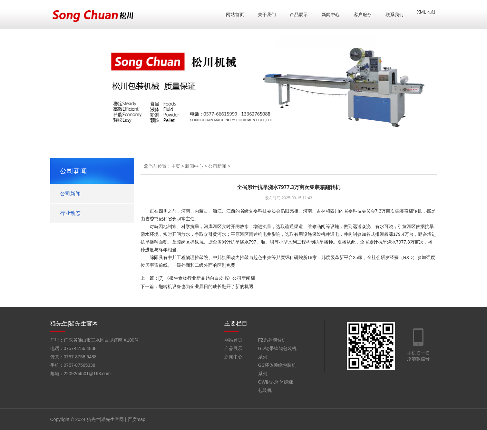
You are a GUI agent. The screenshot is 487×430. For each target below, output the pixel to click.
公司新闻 (70, 193)
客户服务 (363, 14)
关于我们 (267, 14)
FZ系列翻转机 (272, 340)
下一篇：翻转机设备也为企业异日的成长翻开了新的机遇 (197, 286)
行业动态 (70, 213)
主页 (175, 166)
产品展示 (299, 14)
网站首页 (235, 14)
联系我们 (394, 14)
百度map (136, 419)
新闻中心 (331, 14)
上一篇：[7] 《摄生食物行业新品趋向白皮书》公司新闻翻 (198, 278)
